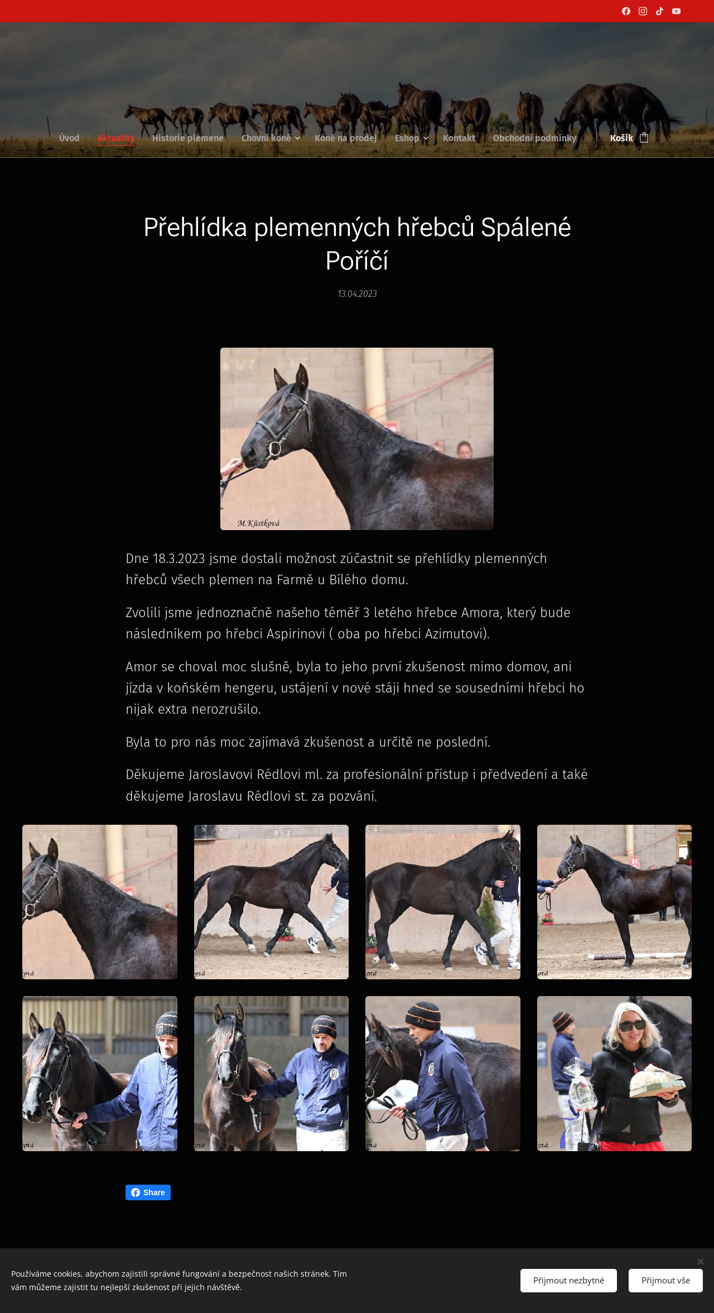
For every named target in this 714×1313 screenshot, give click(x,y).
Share (148, 1192)
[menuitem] (74, 138)
